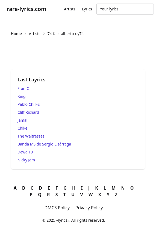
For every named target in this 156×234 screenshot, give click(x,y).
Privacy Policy (89, 208)
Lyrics (87, 9)
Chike (22, 128)
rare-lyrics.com (26, 9)
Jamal (22, 120)
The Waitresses (31, 136)
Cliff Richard (28, 112)
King (21, 96)
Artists (69, 9)
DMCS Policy (57, 208)
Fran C (23, 88)
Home (16, 33)
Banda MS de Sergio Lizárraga (44, 144)
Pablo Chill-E (28, 104)
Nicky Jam (26, 159)
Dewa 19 (25, 152)
